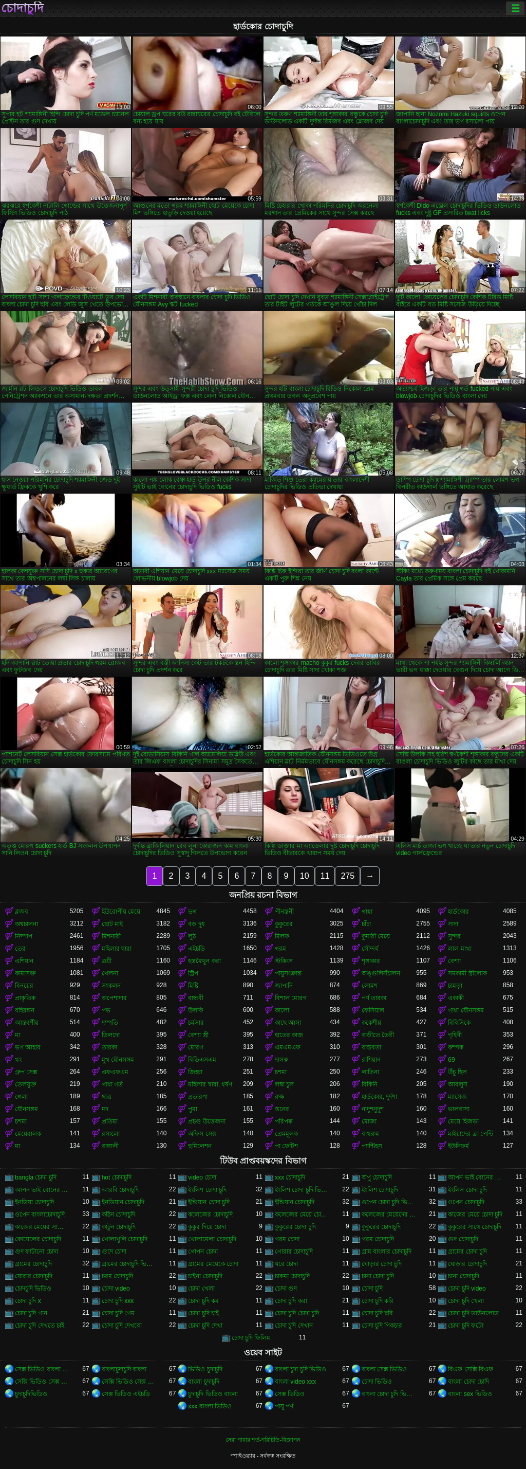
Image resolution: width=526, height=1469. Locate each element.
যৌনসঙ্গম (26, 1109)
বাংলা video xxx (295, 1381)
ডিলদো (111, 1035)
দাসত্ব (281, 1059)
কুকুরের (284, 924)
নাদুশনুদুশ (373, 1109)
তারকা (109, 1047)
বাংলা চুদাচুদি (203, 1381)
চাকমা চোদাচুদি (292, 1276)
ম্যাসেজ (457, 1096)
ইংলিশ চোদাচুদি (380, 1189)
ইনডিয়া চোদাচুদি (34, 1202)
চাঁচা (366, 924)
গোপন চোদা (202, 1251)
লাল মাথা (459, 948)
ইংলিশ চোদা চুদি (207, 1189)
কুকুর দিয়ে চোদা (207, 1226)
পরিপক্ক (284, 1121)
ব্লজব (21, 911)
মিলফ (282, 936)
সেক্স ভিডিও (290, 1394)
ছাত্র (106, 1096)
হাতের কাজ (289, 1035)
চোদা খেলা (201, 1288)
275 (347, 876)
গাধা (367, 911)
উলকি (195, 1010)
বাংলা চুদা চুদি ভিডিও (300, 1369)
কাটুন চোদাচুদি (119, 1226)
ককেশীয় (371, 1022)
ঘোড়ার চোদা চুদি (382, 1263)
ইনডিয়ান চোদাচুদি (123, 1202)
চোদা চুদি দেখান (294, 1325)
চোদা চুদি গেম (118, 1313)
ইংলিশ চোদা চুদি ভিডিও (302, 1189)
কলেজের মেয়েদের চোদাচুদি (389, 1214)
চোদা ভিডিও (377, 1381)
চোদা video (116, 1288)
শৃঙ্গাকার (371, 961)
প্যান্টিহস (372, 1146)
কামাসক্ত (25, 973)
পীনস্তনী (284, 911)
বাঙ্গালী (110, 1146)
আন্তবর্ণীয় (27, 1022)
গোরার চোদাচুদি (294, 1251)
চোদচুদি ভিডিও (33, 1288)
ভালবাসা (458, 1109)
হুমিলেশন (200, 1146)
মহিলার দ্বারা (117, 948)
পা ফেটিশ (286, 1146)
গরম (280, 948)
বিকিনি (370, 1084)
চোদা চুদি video (466, 1288)
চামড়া (455, 985)
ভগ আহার (28, 1047)
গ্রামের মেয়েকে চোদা (213, 1263)
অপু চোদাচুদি (377, 1177)
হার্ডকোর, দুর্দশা (380, 1096)
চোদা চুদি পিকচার (382, 1325)
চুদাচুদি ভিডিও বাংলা (213, 1394)
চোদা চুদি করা (291, 1300)
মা (17, 1035)
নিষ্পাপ (23, 936)
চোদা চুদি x (28, 1300)
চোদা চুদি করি (378, 1300)
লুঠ (192, 936)
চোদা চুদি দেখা (205, 1325)
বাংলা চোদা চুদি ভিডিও (389, 1394)
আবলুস (457, 1084)
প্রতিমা (110, 1121)
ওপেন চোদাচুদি (466, 1202)
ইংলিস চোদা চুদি (467, 1189)
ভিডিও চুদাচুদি (205, 1369)
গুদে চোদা (114, 1251)
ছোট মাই (112, 924)
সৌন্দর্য (370, 948)
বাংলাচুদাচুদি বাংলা (124, 1369)
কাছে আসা (288, 1022)
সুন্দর (454, 936)
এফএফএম (115, 1072)
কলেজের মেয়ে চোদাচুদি (302, 1214)
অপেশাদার (114, 998)
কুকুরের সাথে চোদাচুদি (474, 1226)
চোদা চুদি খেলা (466, 1300)
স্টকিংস (284, 961)
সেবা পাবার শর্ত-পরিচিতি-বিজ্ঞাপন (263, 1440)
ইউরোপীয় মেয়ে (121, 911)
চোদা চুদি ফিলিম (251, 1337)
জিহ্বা (195, 1072)
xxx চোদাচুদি (290, 1177)
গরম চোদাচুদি (378, 1239)
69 (451, 1059)
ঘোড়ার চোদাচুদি (467, 1263)
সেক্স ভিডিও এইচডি (126, 1394)
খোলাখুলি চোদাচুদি (124, 1239)
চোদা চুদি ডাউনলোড (473, 1313)
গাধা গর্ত (112, 1084)
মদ (105, 1109)
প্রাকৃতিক (25, 998)
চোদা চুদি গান (31, 1313)
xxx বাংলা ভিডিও (210, 1406)
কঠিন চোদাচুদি (118, 1214)
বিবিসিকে (459, 1022)
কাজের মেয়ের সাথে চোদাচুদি (42, 1226)
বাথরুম (370, 1133)
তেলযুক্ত (25, 1084)
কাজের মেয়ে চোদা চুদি (475, 1214)
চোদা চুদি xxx (118, 1300)
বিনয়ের (24, 985)
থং (18, 1059)
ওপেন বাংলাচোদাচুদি (40, 1214)
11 (325, 876)
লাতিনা (370, 1072)
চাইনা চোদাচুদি (205, 1276)
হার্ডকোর (458, 911)
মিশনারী (111, 936)
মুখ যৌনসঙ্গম (118, 1059)
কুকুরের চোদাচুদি (381, 1226)
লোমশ (370, 985)
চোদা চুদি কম (203, 1300)
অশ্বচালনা (26, 924)
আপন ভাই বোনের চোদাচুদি (42, 1189)
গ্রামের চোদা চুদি (467, 1251)
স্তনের (282, 1109)
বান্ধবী (195, 998)
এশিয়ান (24, 961)
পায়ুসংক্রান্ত (288, 973)
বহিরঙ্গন (24, 1010)
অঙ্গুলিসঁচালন (381, 973)
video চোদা (202, 1177)
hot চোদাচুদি (117, 1177)
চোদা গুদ (286, 1288)
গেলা (21, 1096)
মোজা (369, 1121)
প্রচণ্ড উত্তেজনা (206, 1121)
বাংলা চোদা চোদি (468, 1381)
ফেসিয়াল (373, 1010)
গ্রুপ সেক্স (26, 1072)
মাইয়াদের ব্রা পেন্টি (470, 1133)
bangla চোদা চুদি (36, 1177)
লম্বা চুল (284, 1084)
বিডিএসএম (202, 1059)
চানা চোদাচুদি (463, 1276)
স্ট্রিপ (193, 973)
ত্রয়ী (106, 961)
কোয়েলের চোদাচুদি (38, 1239)
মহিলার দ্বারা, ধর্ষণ (210, 1084)
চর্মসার (196, 1022)
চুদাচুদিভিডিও (31, 1394)
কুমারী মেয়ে (376, 936)
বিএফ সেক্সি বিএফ (470, 1369)
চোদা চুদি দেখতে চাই (39, 1325)
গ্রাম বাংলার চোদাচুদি (387, 1251)
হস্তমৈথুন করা (204, 961)
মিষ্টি (193, 985)
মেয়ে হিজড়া (463, 1121)
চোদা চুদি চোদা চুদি (297, 1313)
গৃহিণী (455, 1035)
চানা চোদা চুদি (378, 1276)
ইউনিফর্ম (458, 1146)
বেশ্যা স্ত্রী (198, 1035)
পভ (106, 1010)
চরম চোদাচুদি (117, 1276)
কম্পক (455, 1047)
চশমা (281, 1072)
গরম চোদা (287, 1239)
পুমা (192, 1109)
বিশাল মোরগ (291, 998)
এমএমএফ (287, 1047)
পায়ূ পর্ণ (284, 1406)
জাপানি (284, 985)
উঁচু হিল (457, 1072)
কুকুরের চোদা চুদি (295, 1226)
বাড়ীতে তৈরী (378, 1035)
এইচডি (196, 948)
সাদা (453, 924)
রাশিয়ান (371, 1059)
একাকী (456, 998)
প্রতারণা (198, 1096)
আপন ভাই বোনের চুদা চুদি (475, 1177)
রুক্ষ (280, 1096)
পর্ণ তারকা (374, 998)
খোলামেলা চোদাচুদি (212, 1239)
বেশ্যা (454, 961)
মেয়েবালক (28, 1133)
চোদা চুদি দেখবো (122, 1325)
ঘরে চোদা (286, 1263)
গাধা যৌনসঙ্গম (465, 1010)
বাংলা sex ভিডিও (470, 1394)
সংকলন (111, 985)
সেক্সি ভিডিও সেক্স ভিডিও (42, 1381)
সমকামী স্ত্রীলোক (467, 973)
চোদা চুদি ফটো (465, 1325)
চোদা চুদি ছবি (377, 1313)
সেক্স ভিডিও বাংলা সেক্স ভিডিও (42, 1369)
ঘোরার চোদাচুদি (33, 1276)
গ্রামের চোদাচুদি (33, 1263)
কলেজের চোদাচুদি (210, 1214)
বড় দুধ (196, 924)
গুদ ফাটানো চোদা (36, 1251)
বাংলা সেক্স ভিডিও (384, 1369)
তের (20, 948)
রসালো (111, 1133)
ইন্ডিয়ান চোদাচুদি (294, 1202)
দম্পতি (110, 1022)
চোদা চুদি (372, 1288)
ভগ (192, 911)
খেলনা (110, 973)
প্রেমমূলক (286, 1133)
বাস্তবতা (371, 1047)
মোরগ (195, 1047)
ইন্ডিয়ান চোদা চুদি (209, 1202)
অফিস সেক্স (202, 1133)
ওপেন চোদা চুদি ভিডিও (389, 1202)
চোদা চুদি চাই (203, 1313)
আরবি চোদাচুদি (120, 1189)
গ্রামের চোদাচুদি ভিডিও (129, 1263)
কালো (282, 1010)
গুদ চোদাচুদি (463, 1239)
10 (304, 876)
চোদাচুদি (22, 8)
